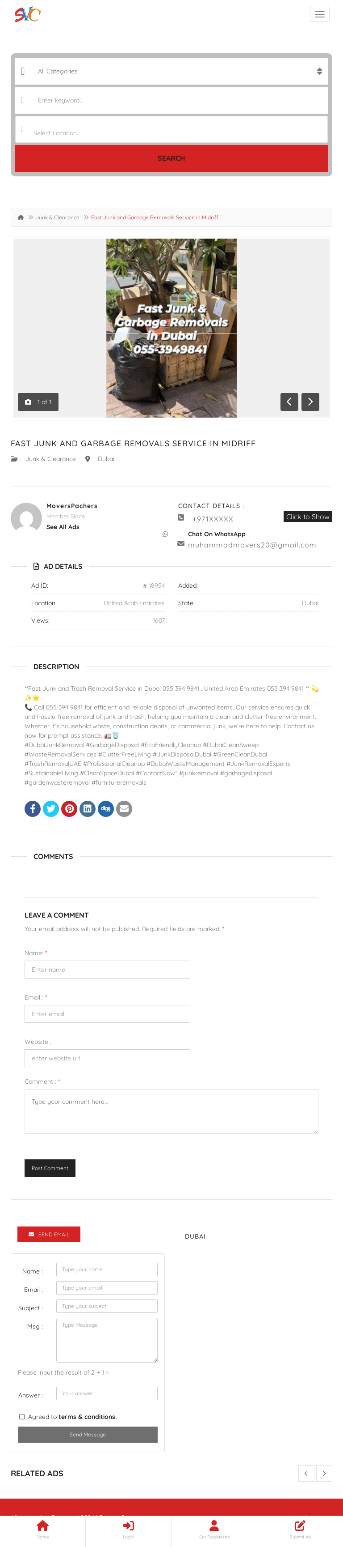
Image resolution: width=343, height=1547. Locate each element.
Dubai (106, 459)
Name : (32, 1271)
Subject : (30, 1308)
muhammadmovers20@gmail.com (252, 544)
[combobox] (171, 129)
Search (171, 158)
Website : (38, 1042)
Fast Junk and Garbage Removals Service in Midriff (133, 443)
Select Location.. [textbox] (56, 133)
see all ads (62, 527)
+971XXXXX (213, 518)
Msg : (35, 1326)
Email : (36, 997)
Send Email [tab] (49, 1234)
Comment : (42, 1081)
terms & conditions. (88, 1417)
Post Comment (50, 1168)
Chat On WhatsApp (217, 534)
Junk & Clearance (57, 217)
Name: (36, 953)
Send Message (88, 1434)
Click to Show (308, 516)
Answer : (30, 1395)
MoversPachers (72, 506)
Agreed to (72, 1417)
